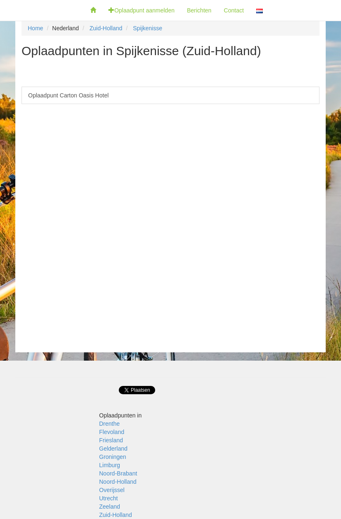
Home (35, 28)
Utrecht (108, 498)
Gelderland (113, 448)
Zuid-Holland (105, 28)
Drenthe (109, 423)
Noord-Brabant (118, 473)
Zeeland (109, 506)
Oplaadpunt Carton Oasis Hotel (68, 95)
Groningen (112, 457)
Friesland (111, 440)
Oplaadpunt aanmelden (141, 10)
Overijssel (112, 490)
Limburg (109, 465)
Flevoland (112, 432)
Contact (234, 10)
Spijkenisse (147, 28)
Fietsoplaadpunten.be (42, 10)
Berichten (199, 10)
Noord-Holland (118, 481)
